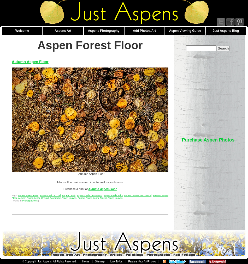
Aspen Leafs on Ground (89, 195)
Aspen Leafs (68, 195)
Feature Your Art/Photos (142, 261)
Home (85, 261)
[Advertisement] (221, 164)
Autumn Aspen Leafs (29, 198)
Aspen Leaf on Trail (50, 195)
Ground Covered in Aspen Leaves (58, 198)
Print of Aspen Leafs (88, 198)
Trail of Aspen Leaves (111, 198)
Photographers (30, 200)
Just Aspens (45, 261)
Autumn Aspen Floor (30, 62)
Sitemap (100, 261)
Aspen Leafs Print (113, 195)
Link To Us (116, 261)
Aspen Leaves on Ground (138, 195)
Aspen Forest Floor (28, 195)
